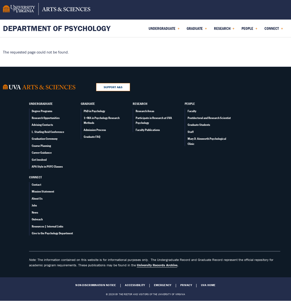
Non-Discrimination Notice (95, 285)
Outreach (37, 219)
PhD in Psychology (94, 111)
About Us (37, 198)
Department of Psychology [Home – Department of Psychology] (56, 28)
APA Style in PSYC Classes (47, 166)
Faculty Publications (148, 130)
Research (140, 103)
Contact (36, 185)
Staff (191, 132)
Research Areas (145, 111)
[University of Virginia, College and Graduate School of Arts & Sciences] (46, 10)
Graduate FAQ (92, 137)
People (190, 103)
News (35, 212)
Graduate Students (199, 125)
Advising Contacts (42, 125)
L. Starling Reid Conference (48, 132)
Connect (35, 177)
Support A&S (113, 87)
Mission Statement (43, 191)
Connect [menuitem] (273, 30)
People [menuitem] (249, 30)
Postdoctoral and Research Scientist (209, 118)
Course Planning (41, 146)
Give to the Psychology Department (52, 233)
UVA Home (208, 285)
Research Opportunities (46, 118)
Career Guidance (42, 152)
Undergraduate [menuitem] (164, 30)
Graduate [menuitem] (197, 30)
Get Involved (39, 160)
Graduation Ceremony (45, 139)
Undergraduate (41, 103)
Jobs (34, 205)
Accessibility (135, 285)
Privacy (186, 285)
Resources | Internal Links (47, 226)
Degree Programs (42, 111)
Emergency (162, 285)
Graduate (88, 103)
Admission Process (95, 130)
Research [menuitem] (224, 30)
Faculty (192, 111)
